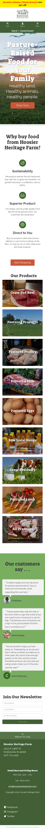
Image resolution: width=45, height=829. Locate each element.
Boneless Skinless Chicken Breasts (20, 2)
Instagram (11, 811)
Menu (37, 25)
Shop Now (22, 105)
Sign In (22, 25)
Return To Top (22, 735)
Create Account (26, 31)
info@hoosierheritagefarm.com (22, 786)
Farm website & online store (15, 827)
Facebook (11, 807)
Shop (7, 25)
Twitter (9, 816)
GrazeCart (36, 827)
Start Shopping (22, 262)
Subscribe (22, 722)
